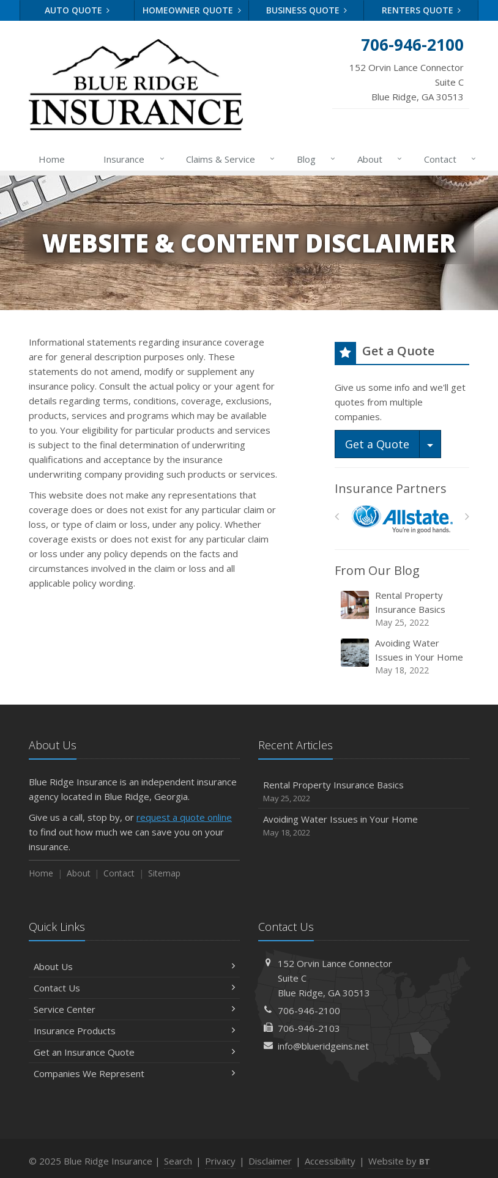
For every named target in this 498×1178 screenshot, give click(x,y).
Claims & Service (228, 159)
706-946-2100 (309, 1010)
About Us (134, 966)
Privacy (220, 1161)
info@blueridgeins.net (323, 1046)
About (377, 159)
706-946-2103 (309, 1028)
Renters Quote (421, 10)
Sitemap (164, 873)
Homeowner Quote (192, 10)
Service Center (134, 1009)
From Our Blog (377, 570)
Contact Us (134, 988)
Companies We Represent (134, 1073)
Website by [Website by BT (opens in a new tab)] (399, 1161)
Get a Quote (377, 444)
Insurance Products (134, 1030)
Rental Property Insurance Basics (403, 609)
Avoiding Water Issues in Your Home (403, 656)
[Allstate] (402, 519)
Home (52, 159)
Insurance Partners (391, 488)
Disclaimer (270, 1161)
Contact (447, 159)
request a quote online (184, 817)
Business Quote (306, 10)
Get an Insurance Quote (134, 1052)
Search (178, 1161)
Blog (313, 159)
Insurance (131, 159)
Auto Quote (77, 10)
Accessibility (330, 1161)
